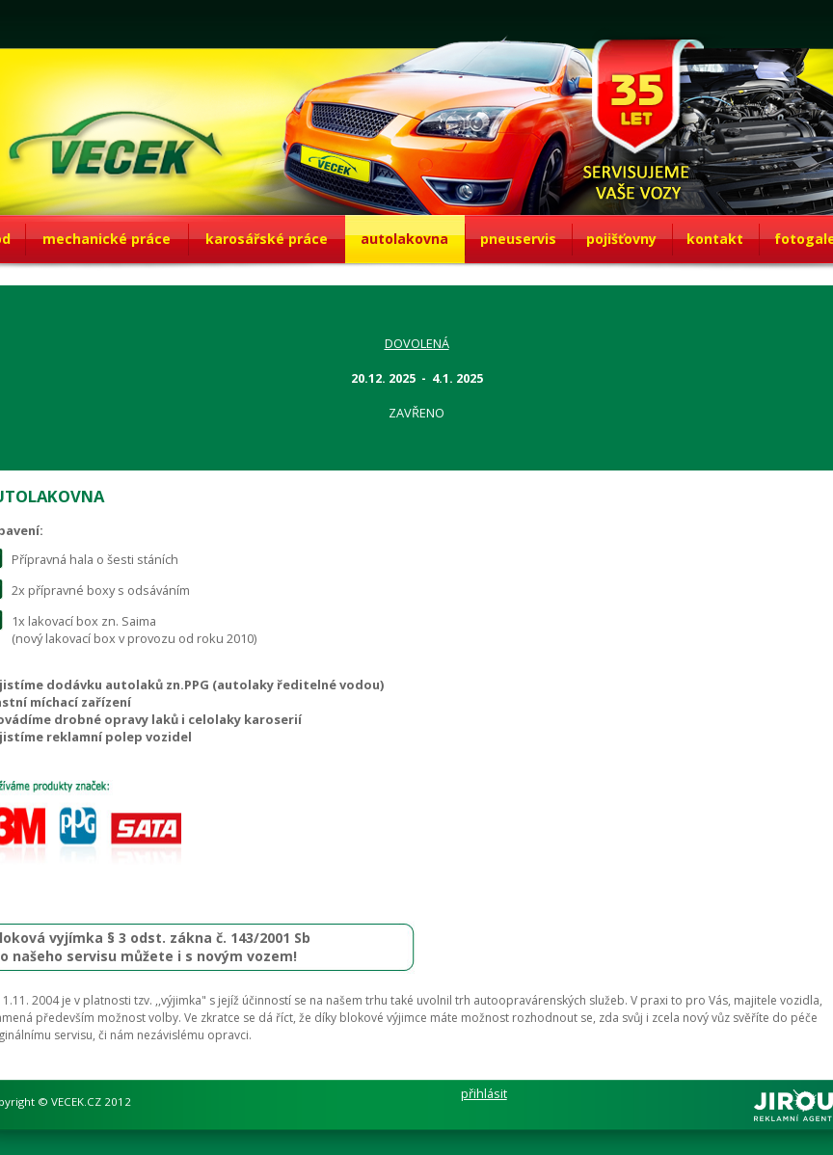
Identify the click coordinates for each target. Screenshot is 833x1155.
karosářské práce (266, 238)
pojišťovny (621, 238)
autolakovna (404, 238)
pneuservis (518, 238)
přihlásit (484, 1093)
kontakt (714, 238)
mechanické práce (106, 238)
